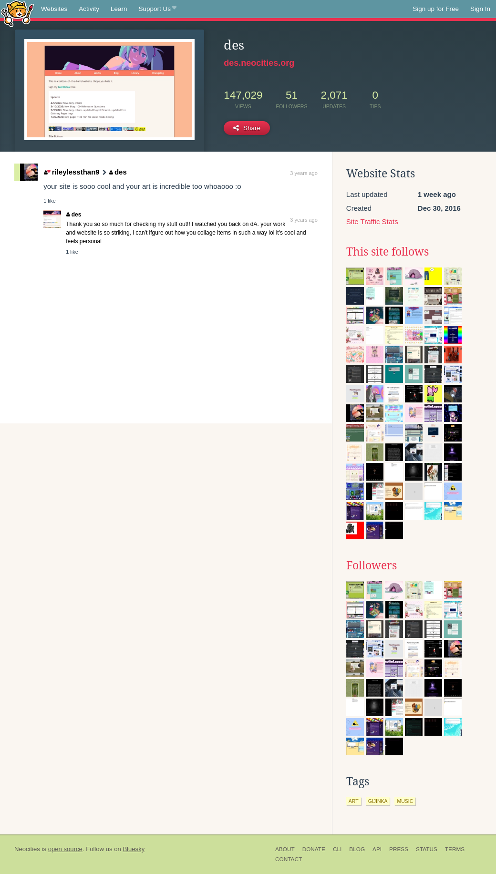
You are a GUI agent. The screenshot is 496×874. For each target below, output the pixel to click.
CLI (337, 849)
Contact (288, 859)
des (117, 172)
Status (426, 849)
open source (65, 849)
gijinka (378, 801)
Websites (54, 8)
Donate (313, 849)
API (377, 849)
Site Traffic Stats (372, 221)
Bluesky (134, 849)
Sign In (480, 8)
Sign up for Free (436, 8)
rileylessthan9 (72, 172)
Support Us (157, 9)
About (285, 849)
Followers (371, 565)
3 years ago (303, 173)
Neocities (27, 849)
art (354, 801)
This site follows (387, 252)
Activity (89, 8)
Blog (357, 849)
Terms (455, 849)
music (405, 801)
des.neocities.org (259, 63)
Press (398, 849)
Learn (119, 8)
